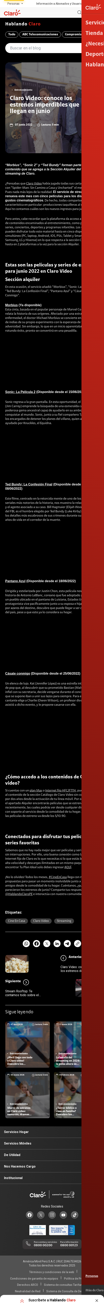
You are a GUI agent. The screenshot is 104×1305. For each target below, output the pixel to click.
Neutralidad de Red (27, 1291)
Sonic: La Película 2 (20, 392)
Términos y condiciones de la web (51, 1272)
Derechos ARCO (27, 1284)
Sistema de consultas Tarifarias (65, 1284)
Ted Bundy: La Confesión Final (28, 484)
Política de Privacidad (78, 1278)
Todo (11, 34)
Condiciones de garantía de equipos (34, 1278)
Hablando (23, 24)
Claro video (41, 921)
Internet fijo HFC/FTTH (60, 790)
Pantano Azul (15, 581)
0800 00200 (43, 1245)
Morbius (11, 305)
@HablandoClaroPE (19, 894)
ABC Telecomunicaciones (40, 34)
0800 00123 (69, 1245)
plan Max (36, 790)
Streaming (64, 921)
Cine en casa (16, 921)
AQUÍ (67, 867)
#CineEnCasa (58, 877)
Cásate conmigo (17, 673)
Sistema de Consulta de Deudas (67, 1291)
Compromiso (74, 34)
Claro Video (34, 183)
